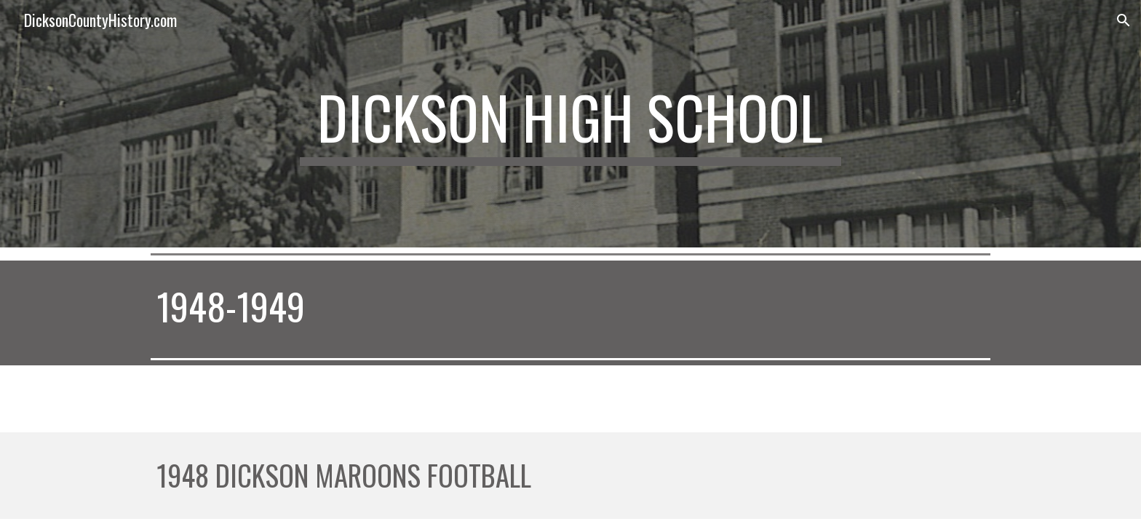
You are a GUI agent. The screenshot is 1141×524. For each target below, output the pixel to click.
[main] (570, 124)
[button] (1123, 20)
